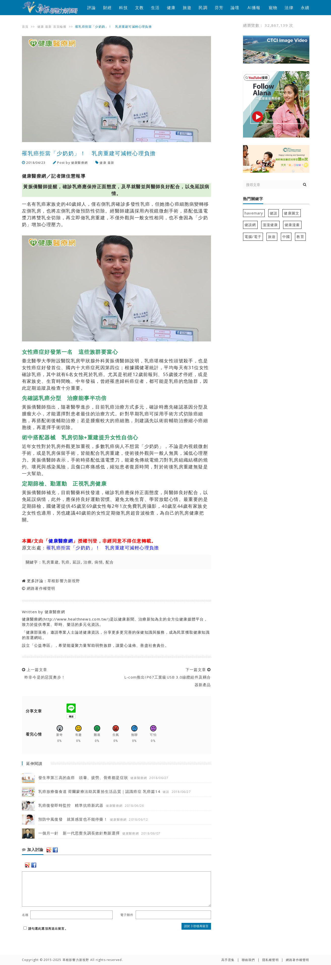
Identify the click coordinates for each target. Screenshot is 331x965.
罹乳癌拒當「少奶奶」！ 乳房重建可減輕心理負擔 (102, 548)
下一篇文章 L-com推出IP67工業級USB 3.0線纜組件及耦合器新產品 (166, 677)
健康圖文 (291, 213)
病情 (99, 562)
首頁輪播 (60, 26)
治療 (87, 562)
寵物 (273, 7)
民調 (203, 7)
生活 (155, 7)
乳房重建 (50, 562)
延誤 (77, 562)
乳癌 (66, 562)
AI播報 (254, 7)
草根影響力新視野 (63, 580)
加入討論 (32, 849)
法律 (289, 7)
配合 (110, 562)
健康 (171, 7)
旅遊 (187, 7)
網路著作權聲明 (41, 588)
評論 (91, 7)
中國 (286, 236)
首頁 (25, 26)
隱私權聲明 (270, 960)
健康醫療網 (79, 162)
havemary (254, 213)
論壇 (235, 7)
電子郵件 (127, 915)
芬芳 (219, 7)
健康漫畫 (292, 224)
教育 (300, 236)
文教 (139, 7)
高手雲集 (228, 960)
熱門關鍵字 (253, 199)
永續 (305, 7)
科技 (123, 7)
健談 (273, 213)
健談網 (250, 224)
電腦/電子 (253, 236)
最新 (48, 26)
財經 (107, 7)
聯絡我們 (248, 960)
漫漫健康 (270, 224)
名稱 (25, 915)
